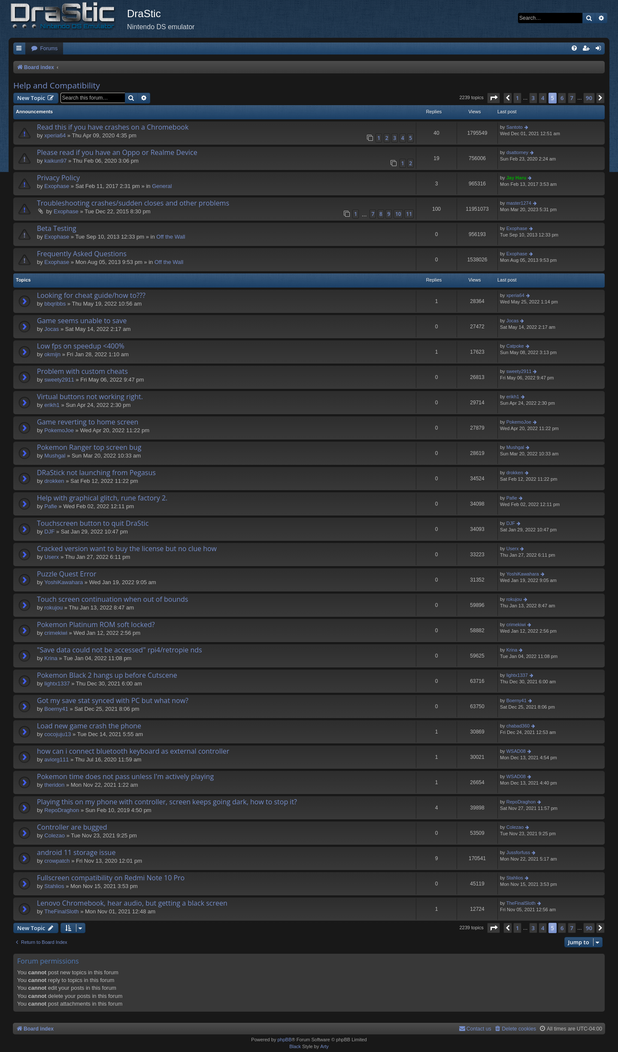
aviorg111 (56, 759)
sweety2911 (59, 379)
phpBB (284, 1039)
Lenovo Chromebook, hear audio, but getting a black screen (132, 903)
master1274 (518, 203)
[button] (493, 98)
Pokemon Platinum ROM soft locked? (96, 624)
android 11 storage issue (76, 852)
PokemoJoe (59, 430)
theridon (54, 785)
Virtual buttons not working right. (90, 396)
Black (295, 1046)
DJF (49, 531)
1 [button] (517, 98)
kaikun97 (55, 161)
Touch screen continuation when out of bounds (112, 599)
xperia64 (55, 135)
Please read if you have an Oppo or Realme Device (117, 152)
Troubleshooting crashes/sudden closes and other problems (133, 203)
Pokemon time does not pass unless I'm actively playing (125, 776)
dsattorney (517, 152)
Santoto (514, 127)
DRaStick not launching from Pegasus (96, 472)
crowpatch (57, 861)
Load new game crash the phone (89, 726)
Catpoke (515, 346)
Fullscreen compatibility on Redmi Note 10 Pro (111, 877)
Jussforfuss (518, 852)
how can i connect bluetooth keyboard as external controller (133, 751)
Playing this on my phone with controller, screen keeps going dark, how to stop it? (167, 801)
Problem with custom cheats (82, 371)
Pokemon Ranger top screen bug (89, 447)
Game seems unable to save (82, 320)
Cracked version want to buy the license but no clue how (127, 548)
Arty (324, 1046)
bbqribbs (55, 303)
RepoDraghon (61, 810)
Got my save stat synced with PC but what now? (112, 700)
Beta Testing (56, 228)
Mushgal (54, 455)
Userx (51, 557)
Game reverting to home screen (87, 422)
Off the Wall (170, 236)
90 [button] (589, 98)
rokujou (53, 607)
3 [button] (533, 98)
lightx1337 (57, 683)
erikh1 (51, 405)
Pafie (50, 506)
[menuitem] (44, 49)
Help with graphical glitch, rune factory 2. (102, 498)
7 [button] (571, 98)
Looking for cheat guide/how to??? (91, 295)
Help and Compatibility (56, 85)
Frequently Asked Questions (82, 253)
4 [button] (542, 98)
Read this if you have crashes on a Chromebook (112, 127)
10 (398, 214)
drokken (54, 481)
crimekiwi (55, 633)
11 (409, 214)
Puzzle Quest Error (66, 574)
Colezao (54, 835)
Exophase (56, 186)
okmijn (52, 354)
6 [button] (561, 98)
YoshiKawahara (63, 582)
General (162, 186)
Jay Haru (516, 177)
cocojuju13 (57, 734)
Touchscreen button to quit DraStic (92, 523)
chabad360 (518, 725)
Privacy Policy (58, 177)
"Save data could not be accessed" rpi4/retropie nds (119, 650)
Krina (50, 658)
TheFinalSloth (61, 911)
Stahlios (54, 886)
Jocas (51, 329)
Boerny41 (56, 709)
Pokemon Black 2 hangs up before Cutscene (107, 675)
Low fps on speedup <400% (80, 346)
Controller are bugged (72, 827)
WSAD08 (516, 751)
